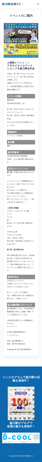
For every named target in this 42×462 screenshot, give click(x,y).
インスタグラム (13, 335)
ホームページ (12, 326)
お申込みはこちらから (15, 281)
